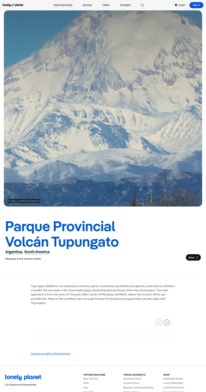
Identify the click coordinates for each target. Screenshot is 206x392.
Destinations (63, 5)
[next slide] (167, 322)
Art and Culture (131, 383)
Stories (125, 5)
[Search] (142, 5)
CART (180, 5)
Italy (85, 387)
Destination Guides (173, 378)
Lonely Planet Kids (173, 383)
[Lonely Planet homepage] (13, 5)
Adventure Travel (132, 378)
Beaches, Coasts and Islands (138, 387)
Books (87, 5)
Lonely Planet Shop (173, 387)
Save (193, 258)
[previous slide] (159, 322)
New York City (90, 378)
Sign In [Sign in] (196, 5)
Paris (86, 383)
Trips (105, 5)
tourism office (151, 294)
